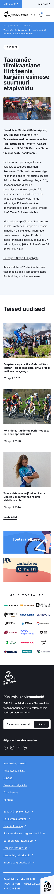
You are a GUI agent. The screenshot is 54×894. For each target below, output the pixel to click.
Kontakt (8, 799)
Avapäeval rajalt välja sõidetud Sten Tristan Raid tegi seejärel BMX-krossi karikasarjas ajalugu (26, 368)
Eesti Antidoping (13, 826)
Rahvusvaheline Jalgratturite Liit (22, 833)
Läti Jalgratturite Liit (15, 847)
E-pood (8, 777)
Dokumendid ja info (15, 785)
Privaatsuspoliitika (14, 770)
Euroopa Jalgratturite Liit (18, 840)
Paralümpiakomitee (14, 818)
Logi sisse (43, 4)
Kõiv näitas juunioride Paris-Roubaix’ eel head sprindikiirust (26, 432)
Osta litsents (10, 792)
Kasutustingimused (14, 763)
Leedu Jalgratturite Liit (16, 855)
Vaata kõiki (10, 517)
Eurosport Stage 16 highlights (20, 258)
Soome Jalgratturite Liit (17, 862)
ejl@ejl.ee (37, 883)
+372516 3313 (11, 888)
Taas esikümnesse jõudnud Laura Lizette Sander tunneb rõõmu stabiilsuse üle (24, 497)
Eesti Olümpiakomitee (16, 811)
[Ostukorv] (40, 15)
